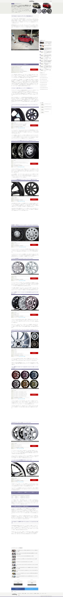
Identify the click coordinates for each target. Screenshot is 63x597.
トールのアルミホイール (43, 85)
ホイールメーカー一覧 (21, 201)
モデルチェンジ (19, 593)
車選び (23, 593)
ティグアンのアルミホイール (44, 87)
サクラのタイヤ (47, 111)
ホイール (13, 3)
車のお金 (38, 593)
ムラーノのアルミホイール (43, 79)
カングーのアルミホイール (31, 584)
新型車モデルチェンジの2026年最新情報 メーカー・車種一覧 (47, 64)
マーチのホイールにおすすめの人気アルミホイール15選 (24, 561)
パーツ (40, 593)
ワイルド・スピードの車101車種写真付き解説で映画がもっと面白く (47, 55)
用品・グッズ (31, 593)
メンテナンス (28, 593)
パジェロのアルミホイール (43, 74)
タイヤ (45, 593)
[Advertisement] (25, 57)
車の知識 (35, 593)
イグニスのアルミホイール (43, 82)
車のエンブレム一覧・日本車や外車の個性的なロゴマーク (47, 46)
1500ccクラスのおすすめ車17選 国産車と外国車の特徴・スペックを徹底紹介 (48, 61)
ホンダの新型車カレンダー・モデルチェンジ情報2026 (47, 70)
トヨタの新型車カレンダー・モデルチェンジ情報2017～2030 (47, 58)
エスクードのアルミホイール (44, 77)
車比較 (25, 593)
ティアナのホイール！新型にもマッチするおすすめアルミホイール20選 (26, 558)
